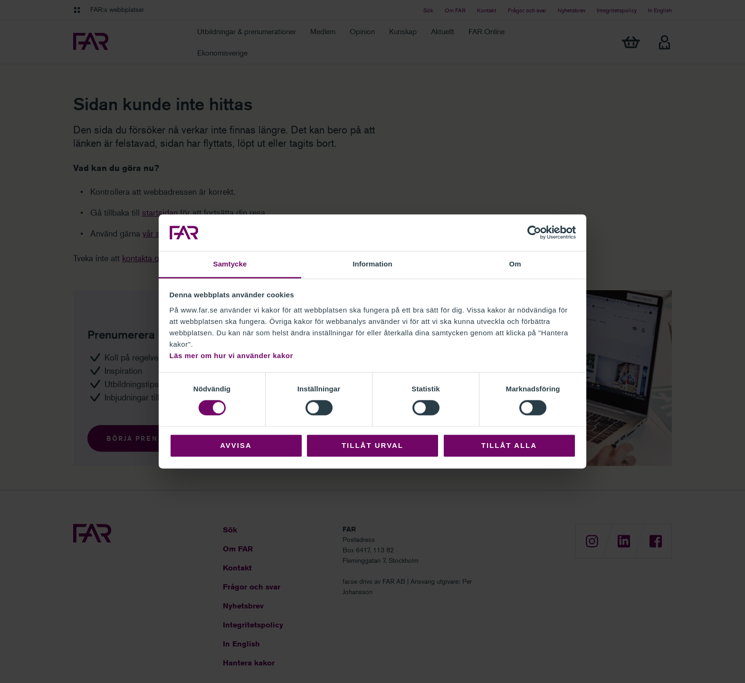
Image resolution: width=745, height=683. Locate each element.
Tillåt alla (509, 445)
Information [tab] (372, 264)
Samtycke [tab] (230, 264)
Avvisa (236, 445)
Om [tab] (515, 264)
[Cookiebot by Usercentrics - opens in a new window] (534, 233)
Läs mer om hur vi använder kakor (231, 355)
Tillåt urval (372, 445)
